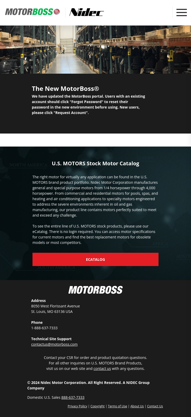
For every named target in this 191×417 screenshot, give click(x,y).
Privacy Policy (77, 406)
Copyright (97, 406)
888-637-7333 (72, 397)
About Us (137, 406)
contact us (102, 368)
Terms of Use (117, 406)
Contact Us (155, 406)
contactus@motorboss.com (54, 344)
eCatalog (95, 259)
